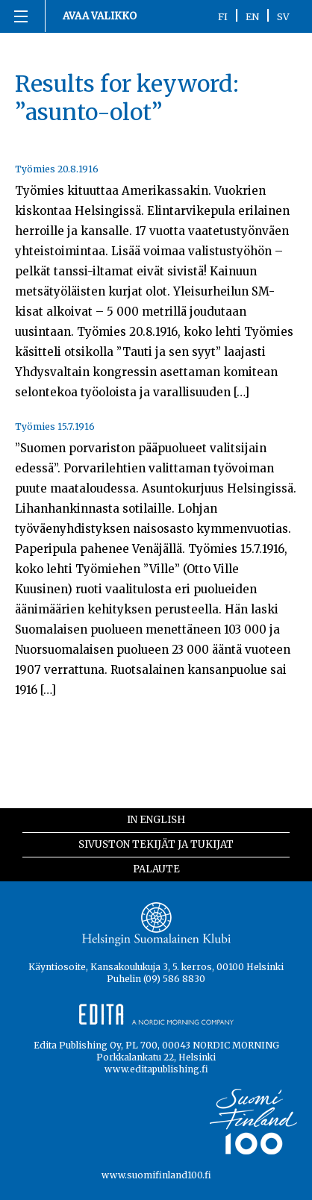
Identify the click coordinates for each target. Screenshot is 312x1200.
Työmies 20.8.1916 (57, 169)
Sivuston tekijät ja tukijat (156, 844)
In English (156, 819)
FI (223, 16)
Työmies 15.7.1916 (55, 426)
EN (252, 16)
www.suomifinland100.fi (156, 1175)
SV (283, 16)
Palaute (156, 869)
